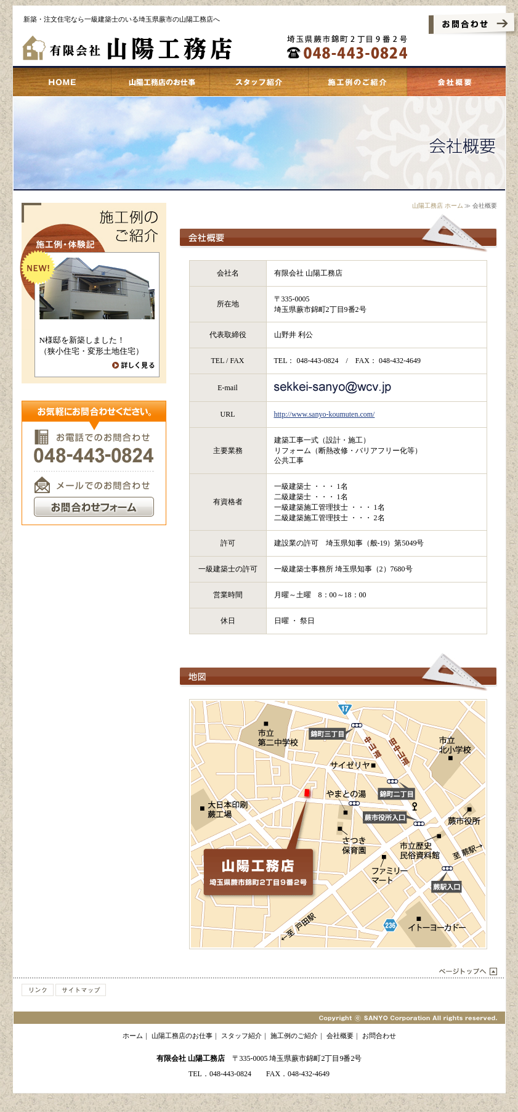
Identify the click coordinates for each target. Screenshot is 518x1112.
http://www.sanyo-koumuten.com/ (324, 414)
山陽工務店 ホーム (437, 205)
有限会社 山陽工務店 (190, 1058)
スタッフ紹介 (259, 82)
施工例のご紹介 (358, 82)
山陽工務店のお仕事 (160, 82)
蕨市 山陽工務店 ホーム (62, 82)
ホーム (133, 1035)
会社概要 (456, 82)
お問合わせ (379, 1035)
